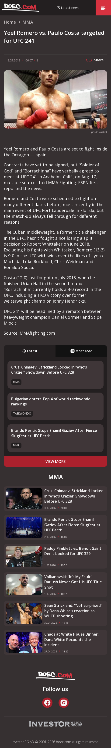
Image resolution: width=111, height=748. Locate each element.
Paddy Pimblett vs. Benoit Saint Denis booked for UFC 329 (72, 551)
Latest (30, 351)
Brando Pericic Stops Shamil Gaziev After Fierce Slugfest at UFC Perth (72, 525)
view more (55, 461)
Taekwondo (22, 413)
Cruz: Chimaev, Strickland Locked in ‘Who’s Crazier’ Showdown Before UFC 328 (49, 370)
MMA (16, 382)
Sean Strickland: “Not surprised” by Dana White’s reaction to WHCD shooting (73, 611)
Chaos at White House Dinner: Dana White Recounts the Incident (71, 639)
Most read (81, 351)
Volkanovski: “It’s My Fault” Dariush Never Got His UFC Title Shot (73, 582)
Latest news (70, 7)
